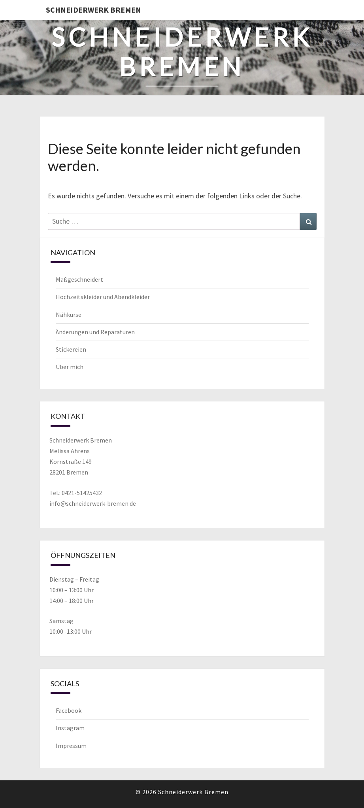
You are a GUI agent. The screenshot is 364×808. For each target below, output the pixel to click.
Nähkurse (68, 314)
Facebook (68, 710)
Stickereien (71, 349)
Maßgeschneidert (79, 279)
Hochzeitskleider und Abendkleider (103, 297)
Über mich (69, 367)
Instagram (70, 728)
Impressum (71, 746)
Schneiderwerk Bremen (93, 10)
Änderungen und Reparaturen (95, 332)
